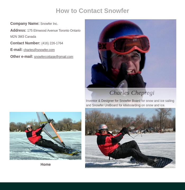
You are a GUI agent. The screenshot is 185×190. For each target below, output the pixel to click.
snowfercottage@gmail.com (53, 57)
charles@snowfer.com (39, 50)
